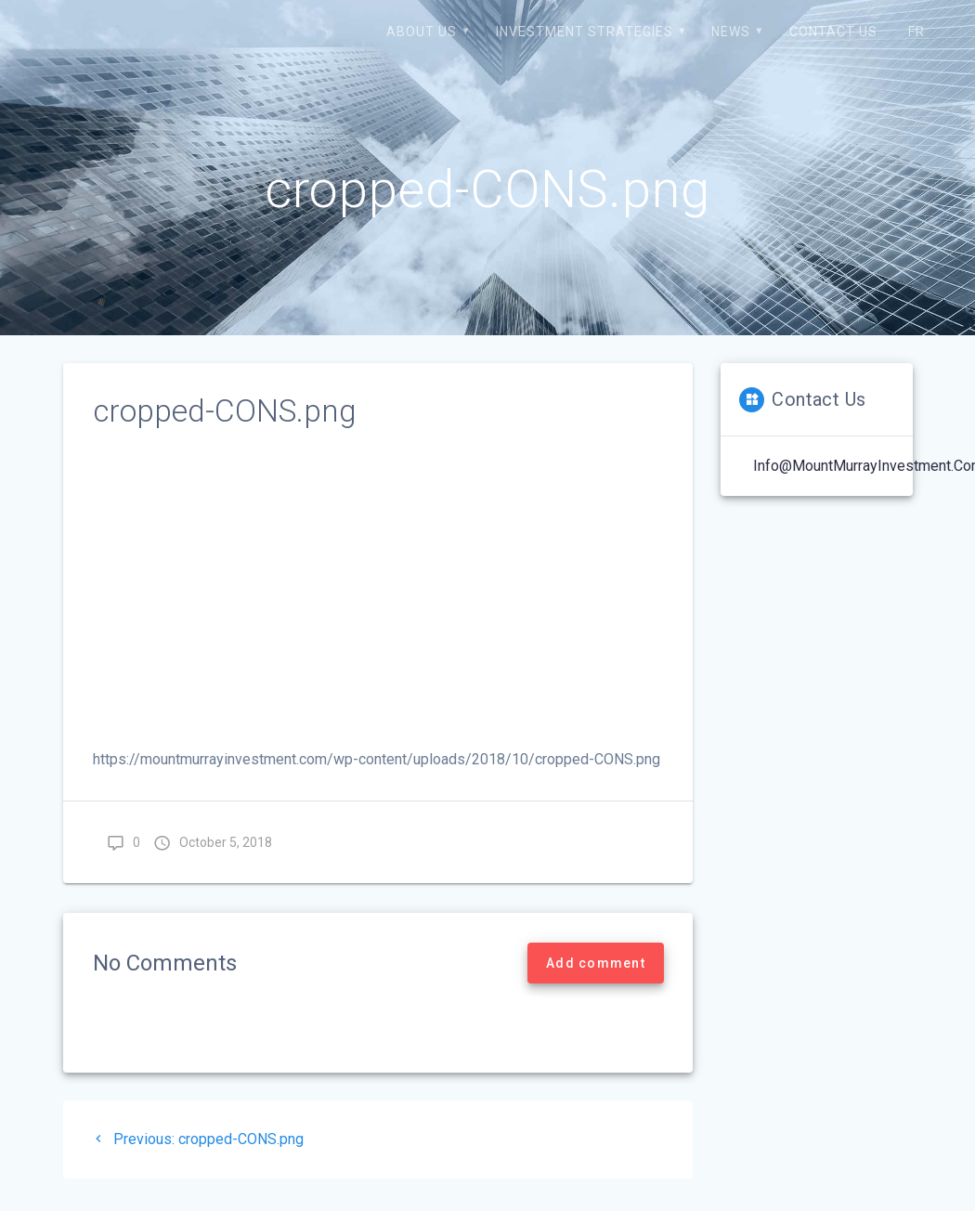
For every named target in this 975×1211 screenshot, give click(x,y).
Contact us (833, 31)
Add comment (595, 963)
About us (421, 31)
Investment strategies (584, 31)
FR (916, 31)
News (730, 31)
